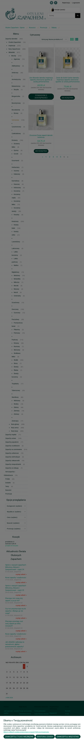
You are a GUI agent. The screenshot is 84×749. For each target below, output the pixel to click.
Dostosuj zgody (45, 737)
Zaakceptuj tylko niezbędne (19, 737)
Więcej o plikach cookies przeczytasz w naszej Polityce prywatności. (26, 732)
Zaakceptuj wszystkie (68, 737)
